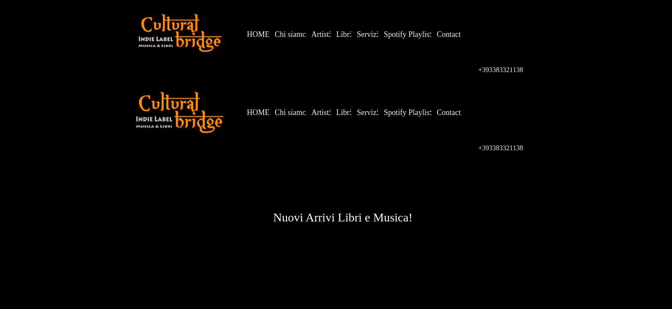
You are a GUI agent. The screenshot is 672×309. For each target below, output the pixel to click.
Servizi (368, 34)
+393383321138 (500, 69)
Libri (344, 34)
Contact (449, 34)
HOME (258, 34)
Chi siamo (290, 34)
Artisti (321, 34)
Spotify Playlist (408, 34)
